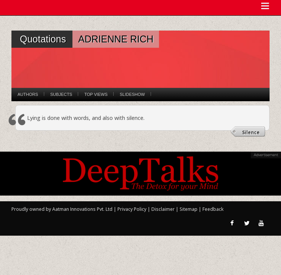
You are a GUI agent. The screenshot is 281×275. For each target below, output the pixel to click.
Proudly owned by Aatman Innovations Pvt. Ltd (61, 209)
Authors (28, 94)
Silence (251, 132)
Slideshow (132, 94)
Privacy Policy (132, 209)
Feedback (212, 209)
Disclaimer (163, 209)
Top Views (96, 94)
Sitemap (189, 209)
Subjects (61, 94)
